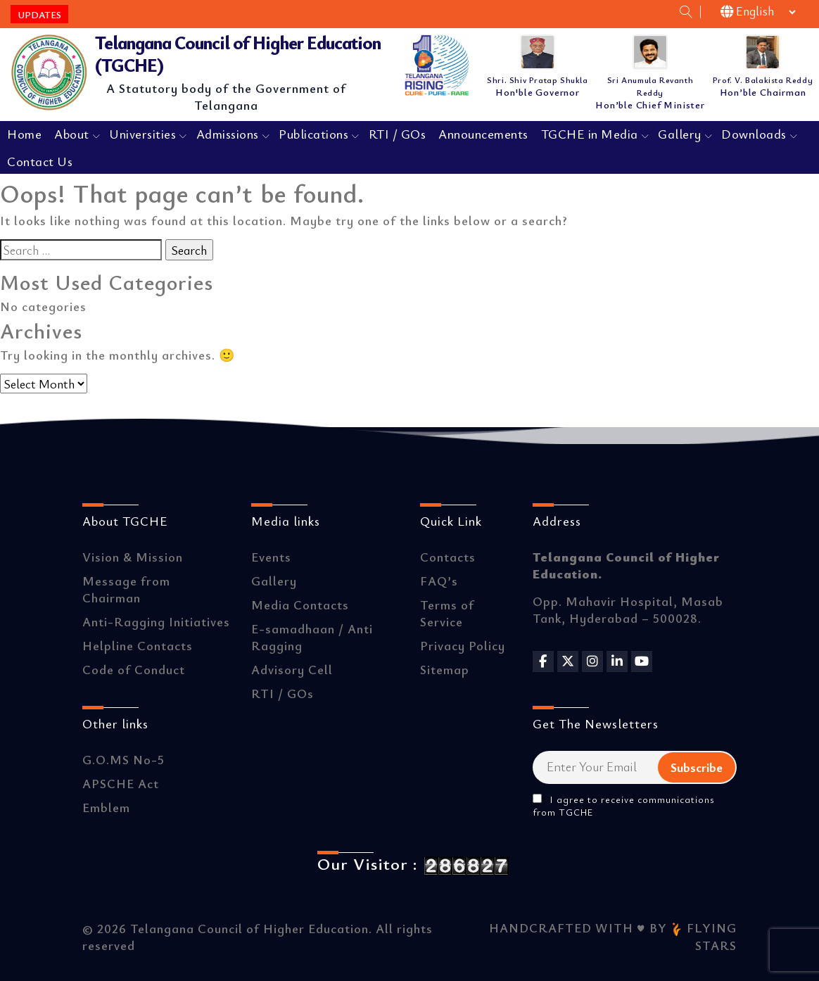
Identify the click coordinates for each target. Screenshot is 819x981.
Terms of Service (447, 613)
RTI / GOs (397, 133)
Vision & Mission (132, 556)
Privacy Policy (462, 645)
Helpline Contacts (137, 645)
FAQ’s (439, 580)
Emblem (106, 807)
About (71, 133)
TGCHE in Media (589, 133)
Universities (142, 133)
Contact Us (39, 161)
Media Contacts (300, 604)
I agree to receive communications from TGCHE (624, 805)
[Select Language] (759, 12)
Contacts (448, 556)
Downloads (754, 133)
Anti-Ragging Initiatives (156, 621)
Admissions (227, 133)
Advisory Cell (292, 669)
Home (24, 133)
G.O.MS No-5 (123, 759)
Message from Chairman (126, 589)
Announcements (483, 133)
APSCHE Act (120, 783)
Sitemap (444, 669)
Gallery (679, 133)
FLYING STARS (704, 936)
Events (271, 556)
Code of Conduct (133, 669)
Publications (313, 133)
